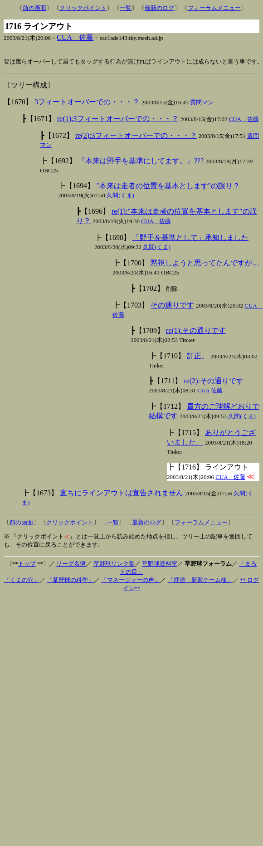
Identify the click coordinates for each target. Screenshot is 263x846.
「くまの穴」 (21, 580)
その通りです (172, 305)
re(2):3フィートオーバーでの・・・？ (136, 136)
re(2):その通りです (214, 381)
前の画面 (34, 8)
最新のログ (159, 8)
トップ (27, 564)
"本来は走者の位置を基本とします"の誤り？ (168, 186)
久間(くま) (120, 195)
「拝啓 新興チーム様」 (200, 580)
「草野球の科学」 (70, 580)
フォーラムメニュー (214, 8)
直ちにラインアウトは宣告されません (121, 493)
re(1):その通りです (196, 331)
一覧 (126, 8)
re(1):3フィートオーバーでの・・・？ (118, 119)
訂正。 (198, 356)
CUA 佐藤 (75, 37)
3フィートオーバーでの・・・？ (87, 102)
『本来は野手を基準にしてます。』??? (141, 161)
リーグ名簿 (71, 564)
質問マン (202, 102)
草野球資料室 (159, 564)
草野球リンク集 (114, 564)
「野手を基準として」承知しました (190, 238)
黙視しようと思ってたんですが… (205, 263)
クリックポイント (83, 8)
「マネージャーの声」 (130, 580)
